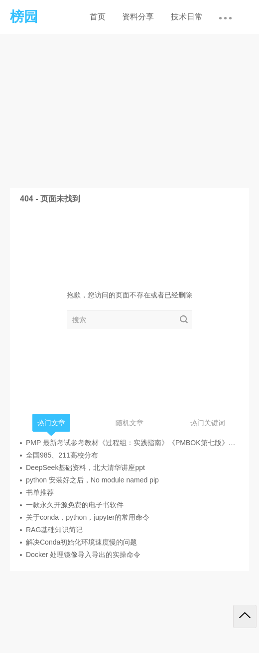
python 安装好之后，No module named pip (92, 480)
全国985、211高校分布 (62, 455)
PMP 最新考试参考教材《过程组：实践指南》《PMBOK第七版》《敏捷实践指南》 (132, 443)
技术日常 (187, 16)
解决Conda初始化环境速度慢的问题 (81, 542)
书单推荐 (40, 492)
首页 (98, 16)
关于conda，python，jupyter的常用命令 (87, 517)
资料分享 (138, 16)
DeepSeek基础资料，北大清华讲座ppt (85, 467)
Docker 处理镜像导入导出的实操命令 (83, 555)
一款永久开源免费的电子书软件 (75, 505)
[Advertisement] (129, 108)
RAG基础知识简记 (54, 530)
